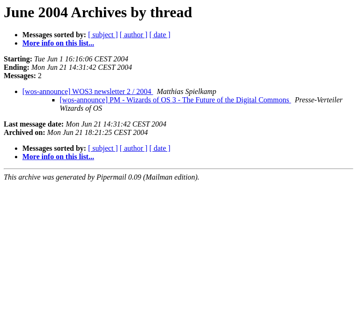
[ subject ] (103, 35)
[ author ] (134, 35)
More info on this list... (58, 43)
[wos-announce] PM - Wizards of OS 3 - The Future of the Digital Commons (175, 100)
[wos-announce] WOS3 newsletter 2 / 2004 (87, 91)
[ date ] (159, 35)
